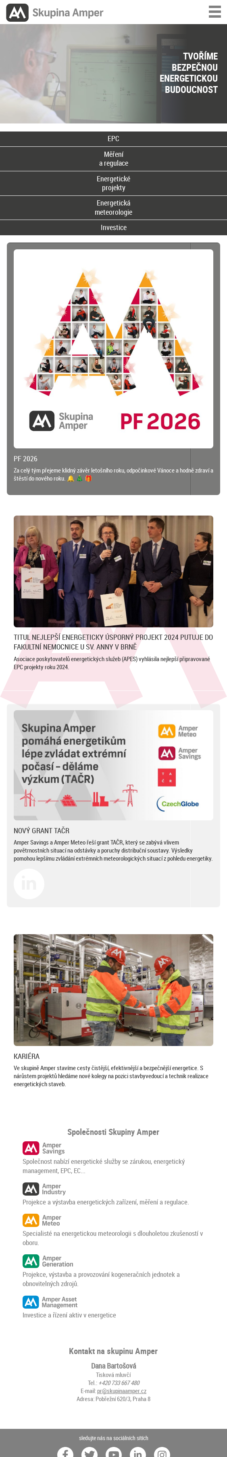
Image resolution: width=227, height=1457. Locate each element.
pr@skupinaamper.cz (121, 1391)
